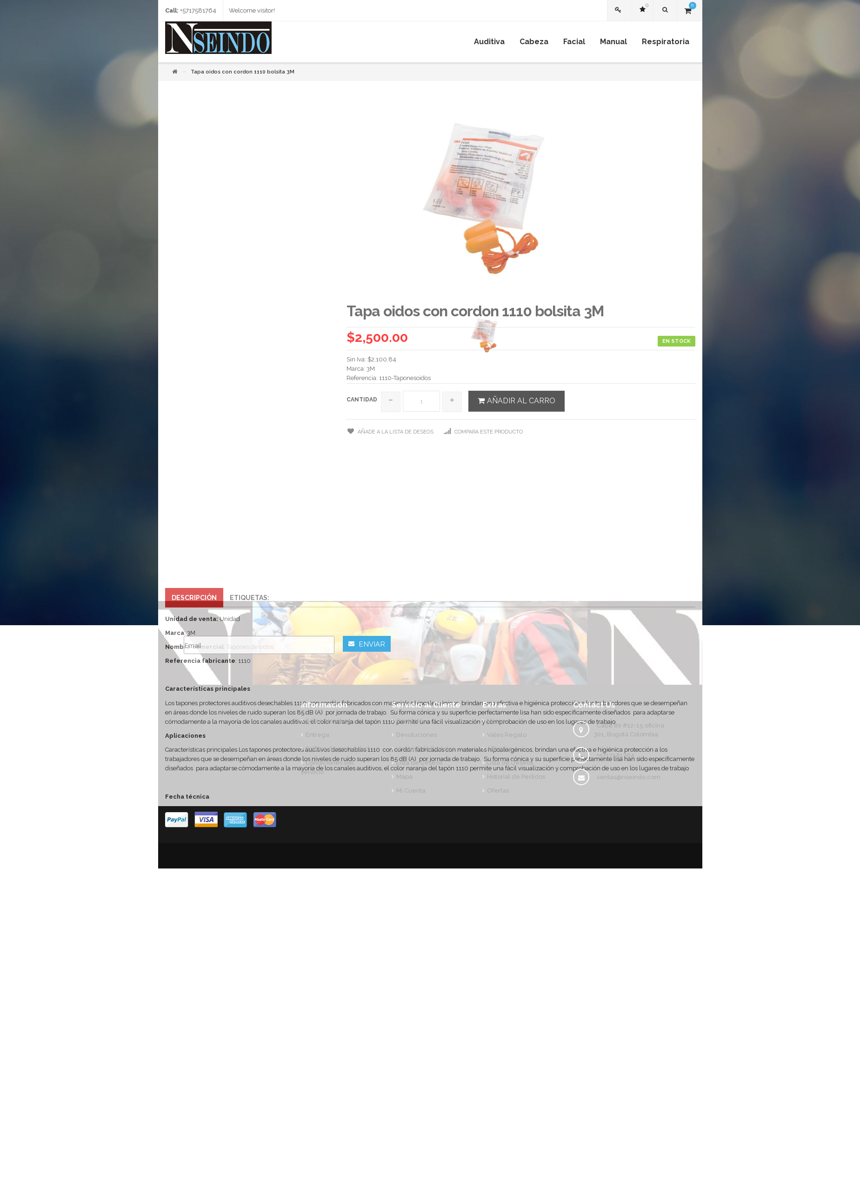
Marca (496, 720)
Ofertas (498, 790)
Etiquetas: (249, 732)
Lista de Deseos (419, 762)
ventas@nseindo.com (628, 777)
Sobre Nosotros (328, 720)
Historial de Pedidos (425, 748)
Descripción (194, 732)
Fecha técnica (187, 931)
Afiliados (499, 748)
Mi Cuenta (411, 790)
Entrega (317, 734)
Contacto (409, 720)
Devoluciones (416, 734)
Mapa (404, 776)
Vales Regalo (507, 734)
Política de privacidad (337, 748)
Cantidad (362, 534)
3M (371, 503)
